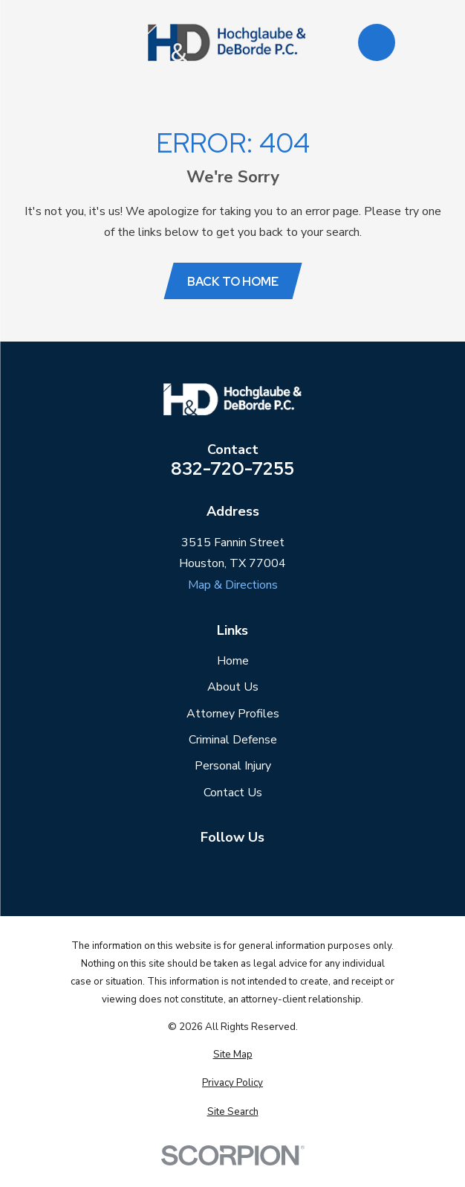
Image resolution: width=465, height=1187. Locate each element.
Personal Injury (233, 766)
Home (233, 661)
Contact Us (233, 792)
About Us (232, 687)
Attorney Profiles (232, 714)
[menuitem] (232, 1055)
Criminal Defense (233, 740)
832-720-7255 (232, 469)
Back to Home (233, 281)
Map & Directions (233, 585)
